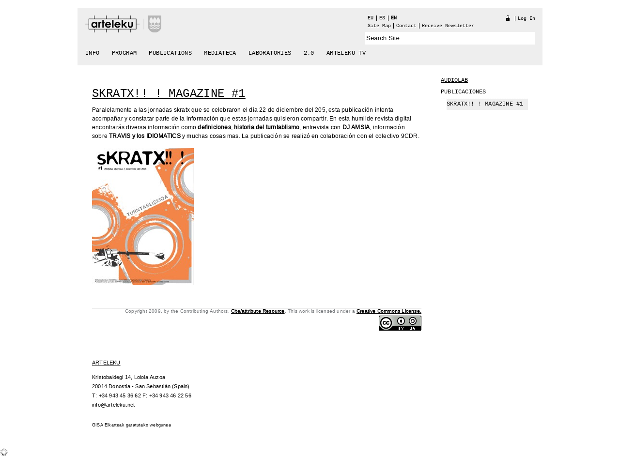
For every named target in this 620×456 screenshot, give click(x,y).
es (382, 18)
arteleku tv (346, 53)
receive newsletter (448, 26)
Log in (526, 18)
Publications (170, 53)
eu (370, 18)
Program (124, 53)
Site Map (379, 26)
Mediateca (220, 53)
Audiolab (454, 80)
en (394, 18)
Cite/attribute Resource (258, 311)
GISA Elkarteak (108, 425)
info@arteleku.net (113, 405)
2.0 (309, 53)
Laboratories (270, 53)
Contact (406, 26)
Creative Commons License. (388, 311)
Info (92, 53)
